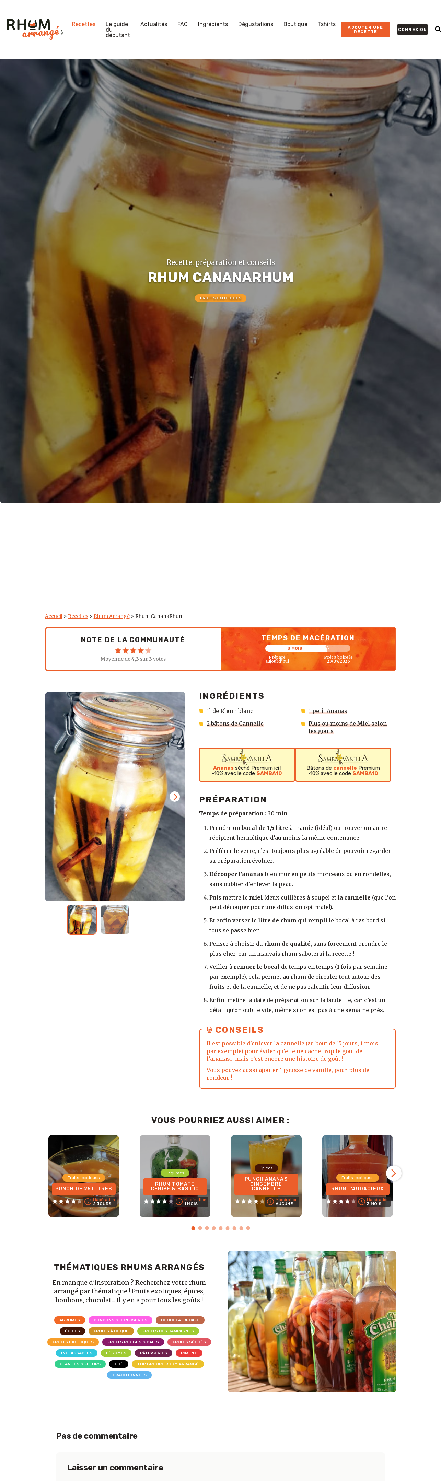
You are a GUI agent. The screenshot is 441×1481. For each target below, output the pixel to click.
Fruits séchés (189, 1342)
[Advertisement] (220, 562)
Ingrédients (213, 24)
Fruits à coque (111, 1331)
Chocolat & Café (180, 1320)
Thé (118, 1364)
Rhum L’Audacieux (357, 1189)
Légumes (116, 1353)
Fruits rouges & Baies (133, 1342)
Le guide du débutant (118, 30)
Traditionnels (129, 1375)
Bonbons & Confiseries (120, 1320)
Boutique (295, 24)
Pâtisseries (153, 1353)
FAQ (182, 24)
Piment (189, 1353)
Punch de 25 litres (83, 1189)
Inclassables (76, 1353)
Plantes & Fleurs (80, 1364)
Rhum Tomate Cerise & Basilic (175, 1186)
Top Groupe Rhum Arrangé (168, 1364)
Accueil (53, 616)
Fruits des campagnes (168, 1331)
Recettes (83, 24)
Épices (72, 1331)
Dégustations (255, 24)
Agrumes (69, 1320)
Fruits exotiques (220, 298)
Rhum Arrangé (112, 616)
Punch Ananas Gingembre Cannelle (266, 1184)
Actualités (153, 24)
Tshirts (327, 24)
